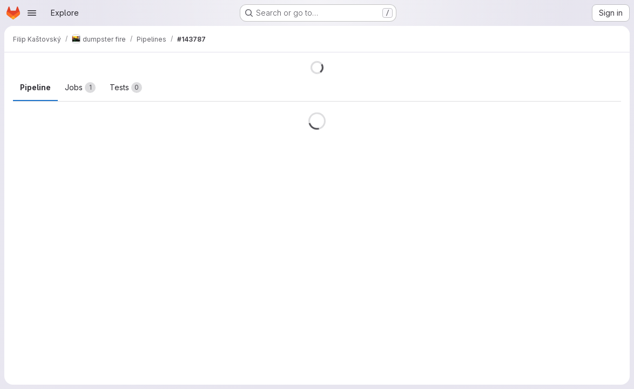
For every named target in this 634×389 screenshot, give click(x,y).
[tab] (80, 87)
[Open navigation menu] (32, 13)
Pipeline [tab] (35, 87)
